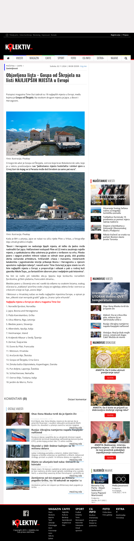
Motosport (80, 520)
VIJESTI (19, 58)
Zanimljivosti (12, 68)
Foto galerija (107, 515)
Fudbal (78, 512)
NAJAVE (114, 58)
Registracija (115, 35)
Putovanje (52, 530)
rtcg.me (83, 66)
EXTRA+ (100, 58)
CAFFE (48, 58)
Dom (50, 528)
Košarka (79, 515)
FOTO (73, 58)
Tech (50, 520)
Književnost (66, 522)
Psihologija (52, 525)
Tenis (78, 517)
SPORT (61, 58)
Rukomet (79, 522)
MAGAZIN (34, 58)
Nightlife (65, 512)
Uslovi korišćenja (25, 35)
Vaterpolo (79, 525)
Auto (50, 533)
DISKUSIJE (104, 343)
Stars (50, 512)
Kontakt (54, 35)
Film (63, 525)
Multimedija (120, 515)
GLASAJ (110, 377)
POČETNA (10, 66)
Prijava (126, 35)
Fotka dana (107, 512)
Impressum (46, 35)
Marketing (36, 35)
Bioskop (65, 517)
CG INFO (86, 58)
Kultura (65, 515)
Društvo (92, 515)
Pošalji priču (14, 35)
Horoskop (120, 517)
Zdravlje (51, 522)
